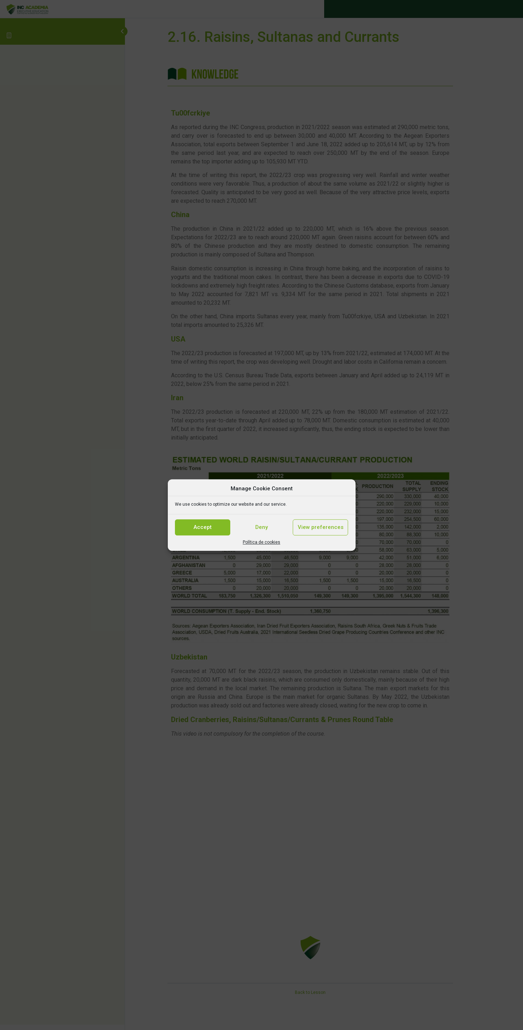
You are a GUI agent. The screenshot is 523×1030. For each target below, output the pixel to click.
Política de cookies (261, 542)
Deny (261, 527)
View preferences (320, 527)
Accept (202, 527)
